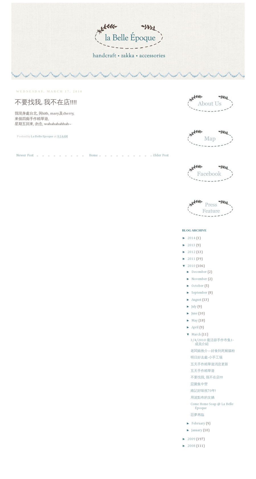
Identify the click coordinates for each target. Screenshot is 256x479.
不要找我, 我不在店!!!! (207, 377)
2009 (191, 439)
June (194, 313)
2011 (191, 259)
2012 (191, 252)
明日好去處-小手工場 (206, 357)
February (198, 423)
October (198, 286)
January (197, 430)
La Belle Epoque (42, 136)
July (194, 306)
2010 (191, 266)
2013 (191, 245)
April (195, 327)
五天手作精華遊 (202, 371)
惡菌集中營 (199, 384)
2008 (191, 446)
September (199, 293)
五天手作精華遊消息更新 (209, 364)
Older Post (161, 155)
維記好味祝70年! (203, 391)
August (196, 300)
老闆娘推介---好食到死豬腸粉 (213, 351)
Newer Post (25, 155)
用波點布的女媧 (202, 397)
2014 (191, 238)
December (199, 272)
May (195, 320)
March (196, 334)
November (199, 279)
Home (93, 155)
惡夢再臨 (197, 415)
